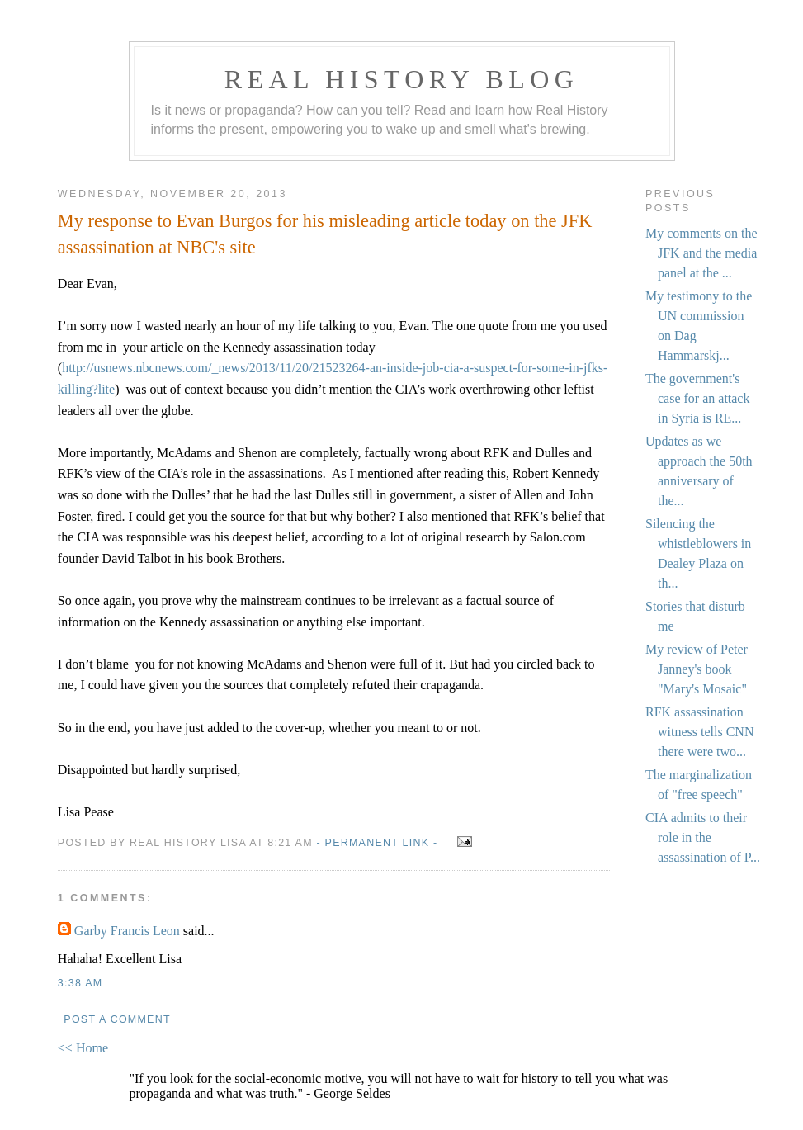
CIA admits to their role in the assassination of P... (702, 837)
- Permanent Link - (376, 843)
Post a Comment (117, 1019)
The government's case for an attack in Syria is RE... (697, 398)
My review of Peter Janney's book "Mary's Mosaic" (696, 669)
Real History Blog (401, 79)
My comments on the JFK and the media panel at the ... (701, 253)
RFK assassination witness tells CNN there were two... (699, 732)
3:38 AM (80, 983)
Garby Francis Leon (127, 931)
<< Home (83, 1048)
